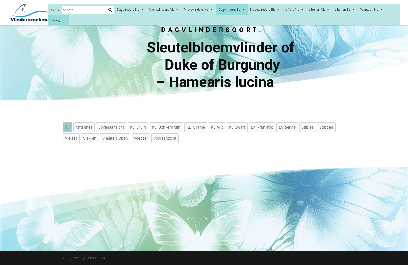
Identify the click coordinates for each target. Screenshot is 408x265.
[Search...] (88, 10)
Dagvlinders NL (130, 9)
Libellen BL (345, 9)
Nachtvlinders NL (163, 9)
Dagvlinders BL (231, 9)
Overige (58, 20)
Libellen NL (319, 9)
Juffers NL (294, 9)
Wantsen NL (371, 9)
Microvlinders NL (198, 9)
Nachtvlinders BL (265, 9)
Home (54, 9)
